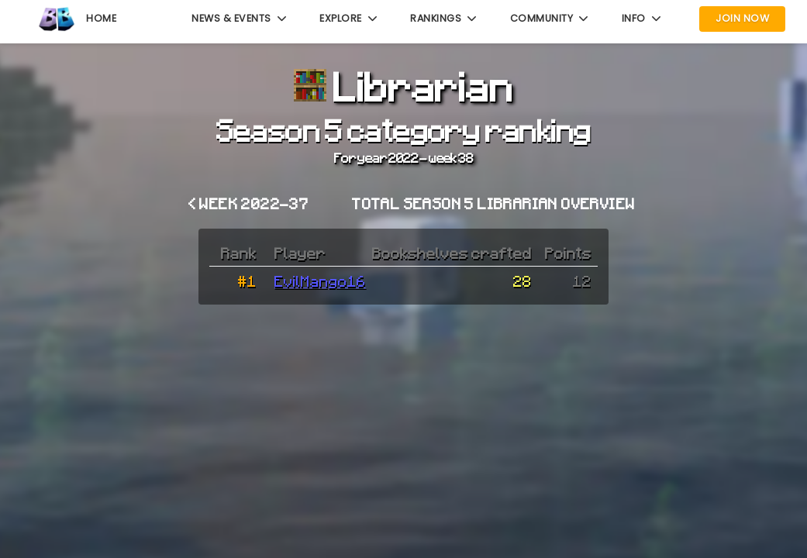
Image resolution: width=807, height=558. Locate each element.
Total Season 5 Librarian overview (493, 203)
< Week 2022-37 (248, 203)
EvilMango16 (320, 280)
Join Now (742, 18)
